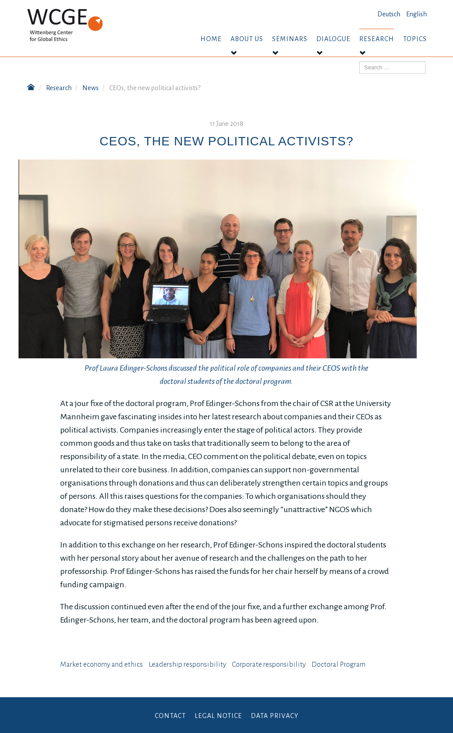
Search (359, 61)
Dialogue (333, 38)
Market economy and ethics (101, 664)
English (416, 14)
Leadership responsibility (187, 664)
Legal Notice (218, 715)
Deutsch (388, 14)
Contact (170, 715)
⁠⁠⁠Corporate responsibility (269, 664)
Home (211, 38)
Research (376, 38)
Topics (415, 38)
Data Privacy (275, 715)
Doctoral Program (338, 664)
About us (246, 38)
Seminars (289, 38)
